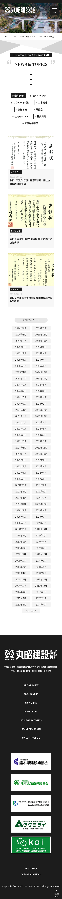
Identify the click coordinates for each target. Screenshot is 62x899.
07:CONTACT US (31, 737)
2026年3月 (41, 328)
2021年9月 (41, 485)
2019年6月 (20, 541)
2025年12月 (41, 334)
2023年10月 (41, 416)
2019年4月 (41, 541)
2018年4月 (20, 573)
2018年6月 (41, 566)
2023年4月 (41, 435)
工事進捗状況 (31, 123)
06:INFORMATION (31, 729)
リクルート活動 (21, 102)
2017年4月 (41, 604)
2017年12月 (41, 579)
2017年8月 (41, 592)
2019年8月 (20, 535)
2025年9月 (20, 347)
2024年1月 (20, 409)
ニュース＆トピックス (28, 36)
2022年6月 (41, 466)
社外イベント (39, 95)
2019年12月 (21, 529)
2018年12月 (41, 554)
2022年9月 (20, 460)
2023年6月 (41, 428)
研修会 (39, 109)
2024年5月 (20, 397)
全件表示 (19, 95)
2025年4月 (41, 359)
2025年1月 (20, 372)
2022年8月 (41, 460)
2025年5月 (20, 359)
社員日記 (41, 116)
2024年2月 (41, 403)
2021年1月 (21, 504)
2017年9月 (20, 592)
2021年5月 (41, 491)
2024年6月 (41, 391)
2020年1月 (41, 523)
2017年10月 (41, 585)
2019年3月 (20, 548)
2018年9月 (41, 560)
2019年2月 (41, 548)
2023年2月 (41, 441)
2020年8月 (49, 36)
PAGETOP (57, 895)
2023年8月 (41, 422)
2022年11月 (21, 453)
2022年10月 (41, 453)
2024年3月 (20, 403)
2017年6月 (41, 598)
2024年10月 (41, 378)
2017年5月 (20, 604)
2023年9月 (20, 422)
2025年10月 (41, 340)
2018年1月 (21, 579)
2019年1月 (21, 554)
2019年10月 (41, 529)
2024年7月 (20, 391)
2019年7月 (41, 535)
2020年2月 (20, 523)
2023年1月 (20, 447)
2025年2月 (41, 366)
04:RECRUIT (31, 711)
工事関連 (42, 102)
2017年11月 (21, 585)
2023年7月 (20, 428)
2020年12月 (41, 504)
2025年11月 (21, 340)
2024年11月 (21, 378)
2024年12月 (41, 372)
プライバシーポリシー (31, 874)
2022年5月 (20, 472)
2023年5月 (20, 435)
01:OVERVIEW (31, 685)
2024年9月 (20, 384)
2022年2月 (41, 479)
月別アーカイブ (31, 320)
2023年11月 (21, 416)
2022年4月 (41, 472)
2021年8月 (20, 491)
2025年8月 (41, 347)
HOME (8, 36)
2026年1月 (20, 334)
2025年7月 (20, 353)
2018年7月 (20, 566)
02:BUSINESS (31, 694)
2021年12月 (21, 485)
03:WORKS (31, 702)
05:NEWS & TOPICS (31, 720)
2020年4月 (20, 516)
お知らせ (22, 109)
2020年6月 (41, 510)
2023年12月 (41, 409)
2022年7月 (20, 466)
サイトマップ (31, 868)
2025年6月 (41, 353)
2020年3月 (41, 516)
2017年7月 (20, 598)
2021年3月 (41, 497)
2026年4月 (20, 328)
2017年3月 (31, 610)
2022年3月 (20, 479)
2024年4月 (41, 397)
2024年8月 (41, 384)
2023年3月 (20, 441)
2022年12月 (41, 447)
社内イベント (21, 116)
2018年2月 (41, 573)
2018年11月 (21, 560)
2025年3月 (20, 366)
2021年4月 (20, 497)
